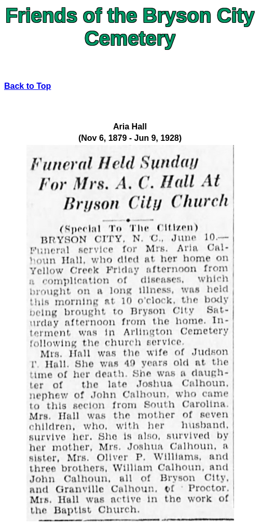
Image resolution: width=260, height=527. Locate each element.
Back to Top (27, 86)
